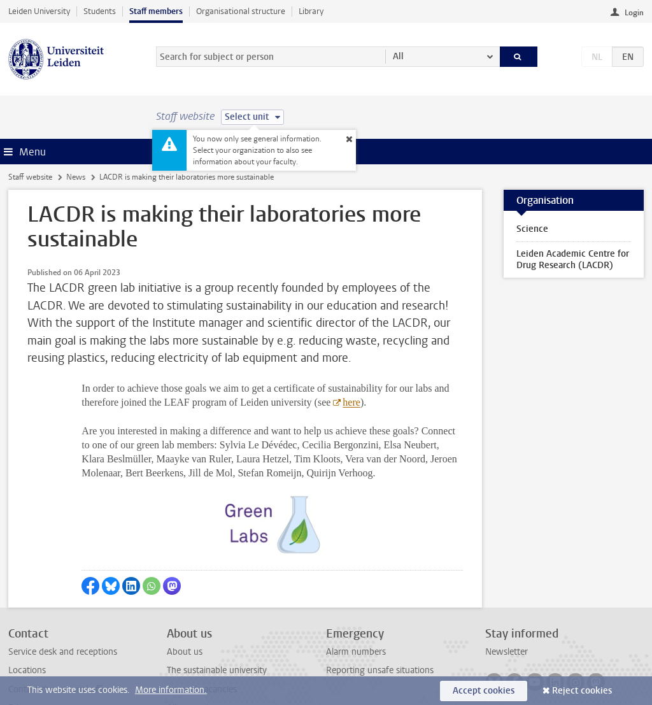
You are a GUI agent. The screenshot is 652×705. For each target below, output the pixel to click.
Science (532, 229)
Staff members (156, 11)
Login (634, 13)
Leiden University (39, 11)
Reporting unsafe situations (380, 608)
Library (311, 11)
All (398, 56)
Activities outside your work (221, 665)
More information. (171, 690)
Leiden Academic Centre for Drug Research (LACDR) (572, 259)
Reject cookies (582, 691)
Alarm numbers (356, 590)
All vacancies (191, 646)
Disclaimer (28, 665)
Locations (27, 608)
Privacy (22, 646)
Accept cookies (483, 691)
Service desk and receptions (62, 590)
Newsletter (506, 590)
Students (99, 11)
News (75, 177)
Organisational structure (240, 11)
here (351, 402)
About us (184, 590)
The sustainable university (217, 608)
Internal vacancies (202, 627)
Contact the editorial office (59, 627)
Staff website (30, 177)
